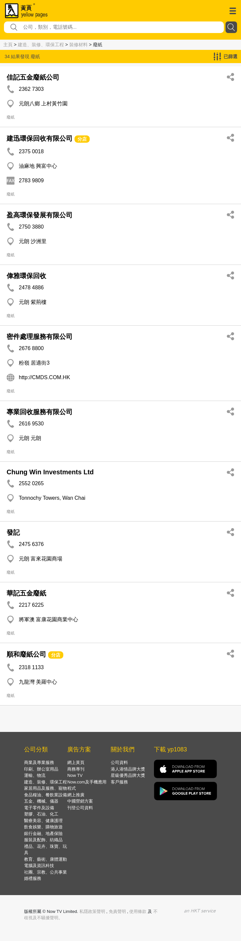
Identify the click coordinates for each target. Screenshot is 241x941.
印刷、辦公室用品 (41, 769)
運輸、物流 (34, 775)
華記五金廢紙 (26, 593)
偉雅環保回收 (26, 275)
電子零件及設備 (39, 807)
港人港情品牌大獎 (128, 769)
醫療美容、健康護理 (43, 820)
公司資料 (119, 762)
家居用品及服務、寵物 (45, 788)
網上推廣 (75, 794)
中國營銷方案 (80, 801)
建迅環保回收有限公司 (40, 138)
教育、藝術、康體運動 (45, 859)
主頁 (8, 44)
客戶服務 (119, 781)
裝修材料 (78, 44)
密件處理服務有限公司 (40, 336)
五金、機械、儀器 (41, 801)
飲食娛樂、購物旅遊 (43, 826)
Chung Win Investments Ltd (50, 472)
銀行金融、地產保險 (43, 833)
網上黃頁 (75, 762)
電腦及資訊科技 (39, 865)
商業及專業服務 (39, 762)
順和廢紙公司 (26, 654)
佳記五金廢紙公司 (33, 77)
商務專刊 (75, 769)
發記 (13, 532)
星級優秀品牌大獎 (128, 775)
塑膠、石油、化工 (41, 814)
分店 (82, 139)
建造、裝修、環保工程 (41, 44)
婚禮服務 (32, 878)
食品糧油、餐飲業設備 (45, 794)
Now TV (74, 775)
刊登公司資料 (80, 807)
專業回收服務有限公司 (40, 412)
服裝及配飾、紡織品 (43, 839)
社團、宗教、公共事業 (45, 872)
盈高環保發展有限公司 (40, 215)
